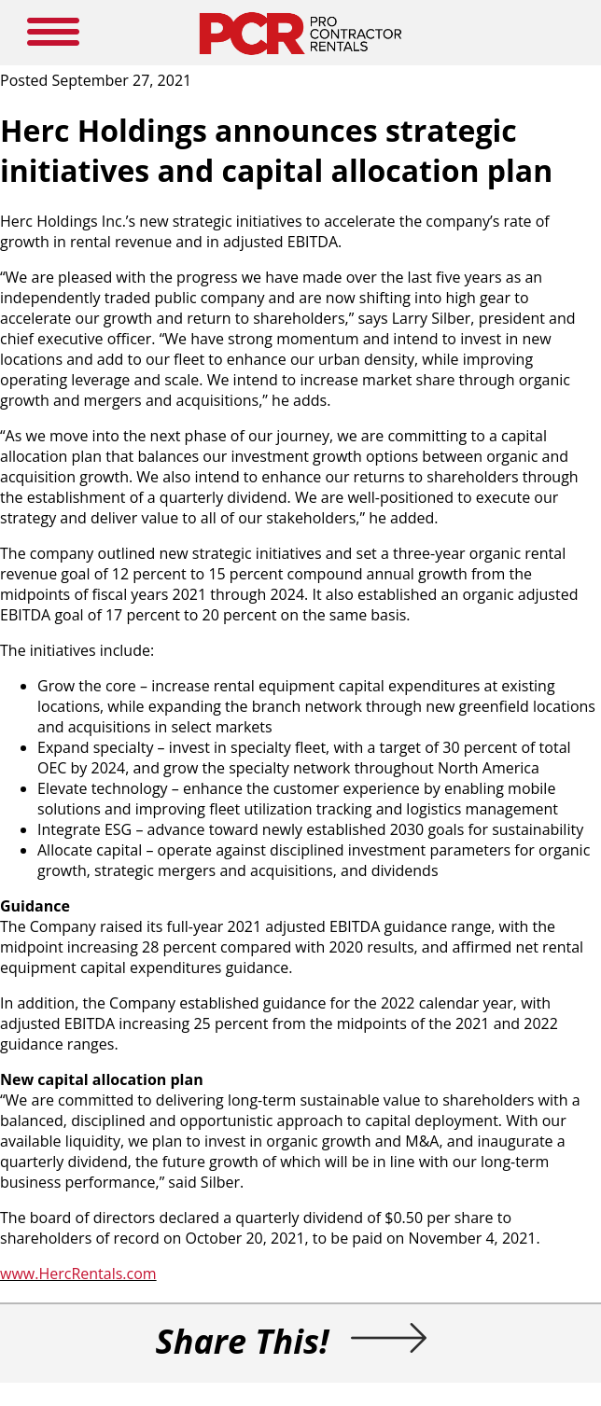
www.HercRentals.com (78, 1273)
